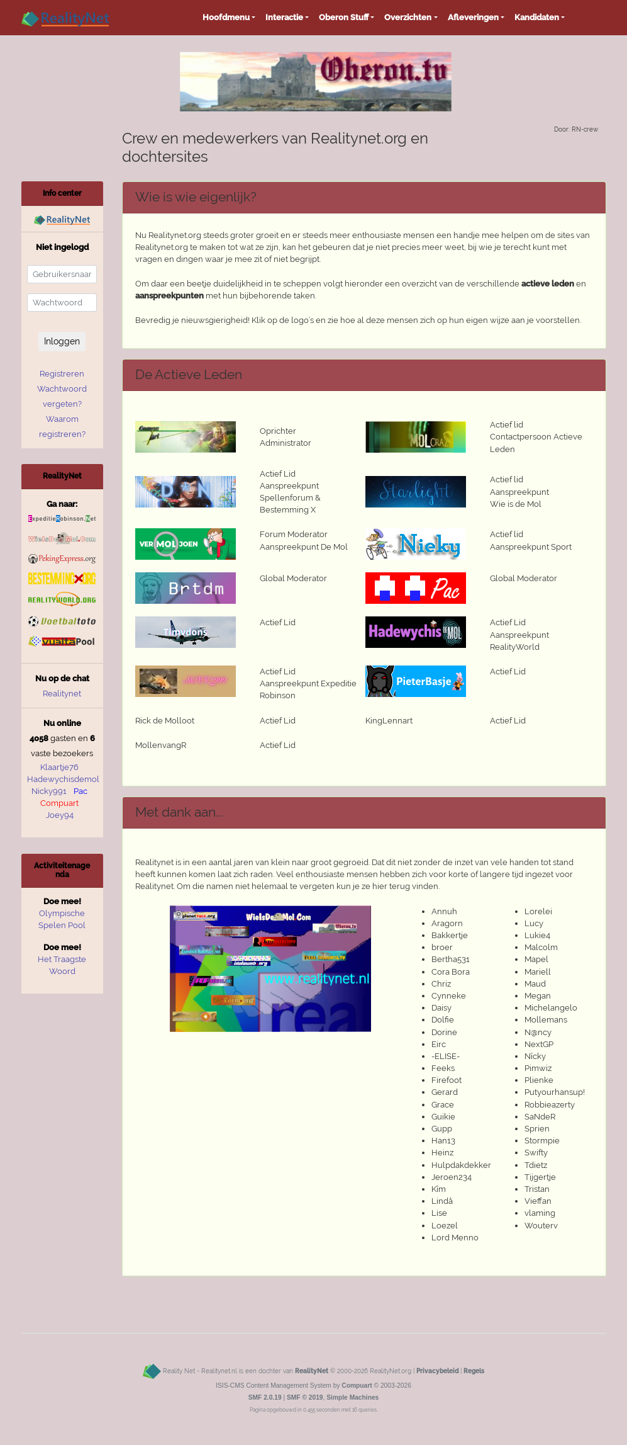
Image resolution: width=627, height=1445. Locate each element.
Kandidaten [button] (536, 17)
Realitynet (62, 693)
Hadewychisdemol (63, 779)
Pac (80, 791)
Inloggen (62, 341)
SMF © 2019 (305, 1397)
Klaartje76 (59, 767)
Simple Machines (352, 1397)
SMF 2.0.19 (265, 1397)
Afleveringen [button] (473, 17)
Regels (473, 1370)
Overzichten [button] (407, 17)
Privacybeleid (437, 1370)
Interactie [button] (284, 17)
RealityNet (311, 1370)
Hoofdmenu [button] (226, 17)
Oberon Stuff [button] (344, 17)
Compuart (59, 803)
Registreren (62, 373)
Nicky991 (49, 791)
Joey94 (60, 815)
